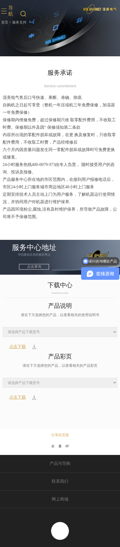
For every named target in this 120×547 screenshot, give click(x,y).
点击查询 (34, 267)
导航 (10, 10)
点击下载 (17, 347)
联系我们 (60, 481)
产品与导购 (60, 463)
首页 (4, 22)
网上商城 (60, 499)
